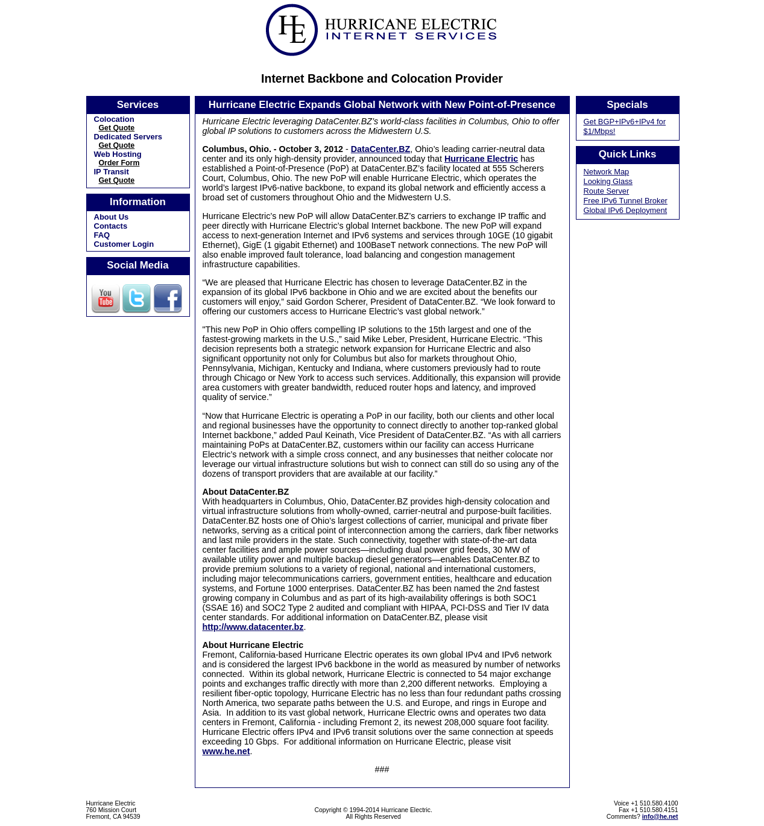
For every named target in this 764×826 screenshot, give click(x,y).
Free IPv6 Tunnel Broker (626, 200)
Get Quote (117, 128)
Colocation (114, 119)
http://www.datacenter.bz (253, 627)
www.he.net (226, 751)
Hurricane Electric (481, 159)
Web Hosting (118, 154)
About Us (111, 216)
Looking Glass (608, 181)
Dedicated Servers (128, 136)
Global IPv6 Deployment (626, 210)
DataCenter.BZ (381, 149)
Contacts (111, 225)
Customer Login (124, 244)
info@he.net (660, 816)
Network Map (607, 171)
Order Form (119, 163)
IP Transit (111, 171)
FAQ (102, 235)
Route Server (607, 190)
